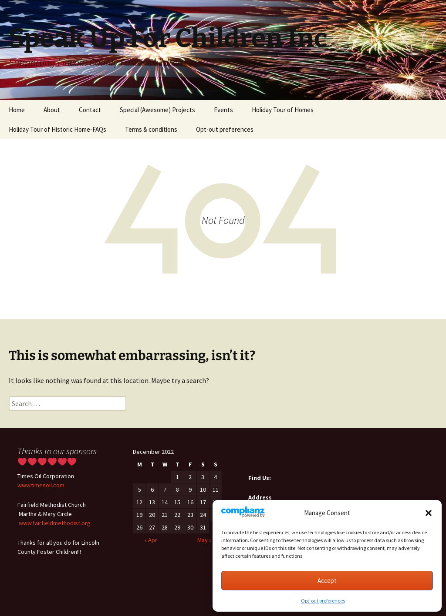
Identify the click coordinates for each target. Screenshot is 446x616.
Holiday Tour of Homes (283, 110)
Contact (90, 110)
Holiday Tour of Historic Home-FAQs (57, 129)
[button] (428, 513)
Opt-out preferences (323, 600)
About (52, 110)
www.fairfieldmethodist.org (55, 523)
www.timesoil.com (40, 485)
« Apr (150, 540)
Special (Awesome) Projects (157, 110)
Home (17, 110)
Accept (327, 580)
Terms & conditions (151, 129)
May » (204, 540)
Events (223, 110)
